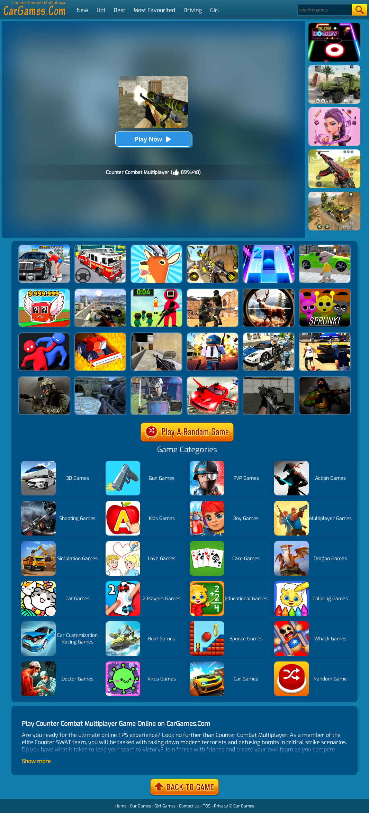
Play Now (153, 139)
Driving (192, 10)
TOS (206, 806)
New (82, 10)
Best (119, 10)
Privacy (221, 806)
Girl (214, 10)
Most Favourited (154, 10)
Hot (101, 10)
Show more (36, 761)
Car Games (243, 806)
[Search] (324, 10)
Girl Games (165, 806)
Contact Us (189, 806)
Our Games (140, 806)
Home (120, 806)
